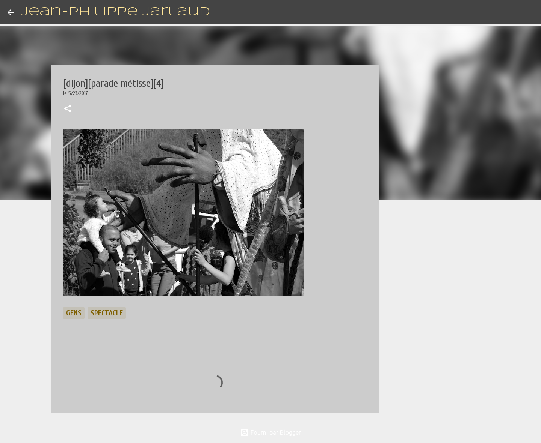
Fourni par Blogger (270, 432)
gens (74, 313)
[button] (67, 109)
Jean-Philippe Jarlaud (115, 12)
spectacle (107, 313)
